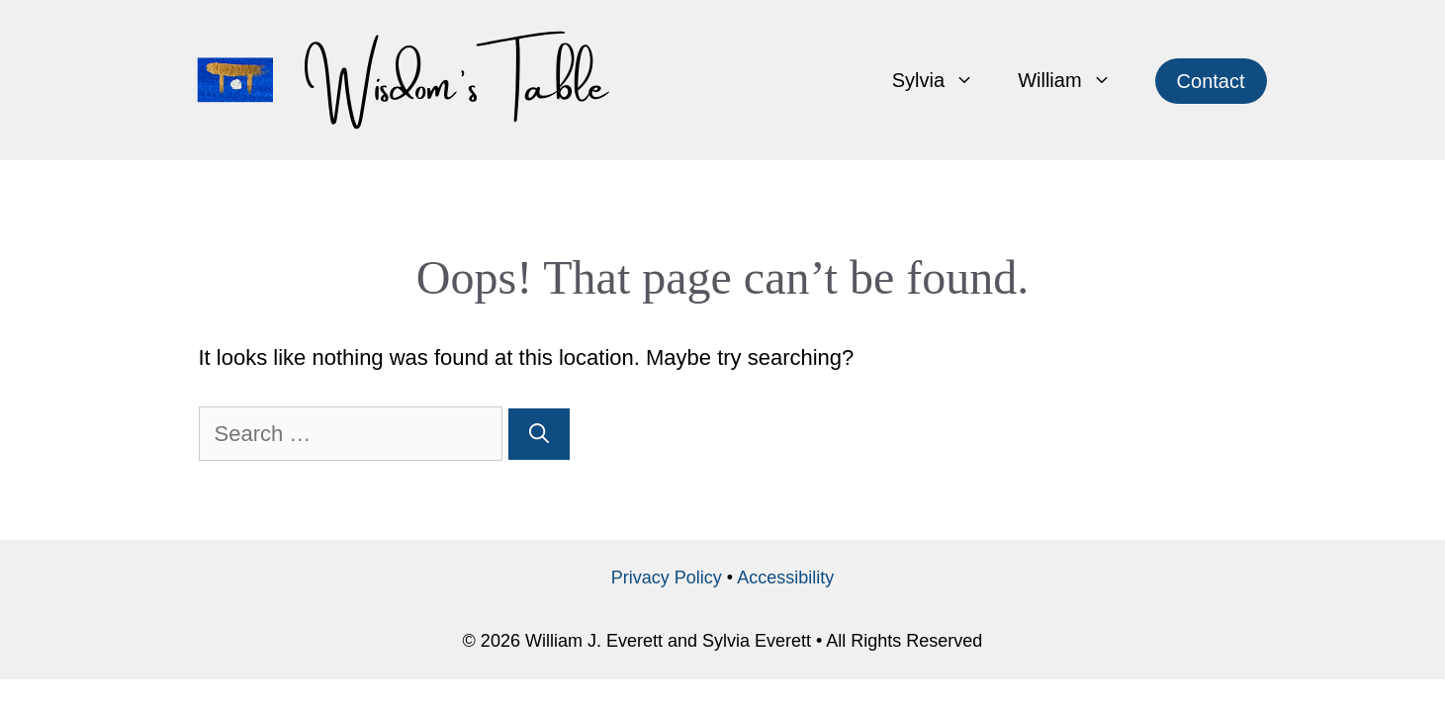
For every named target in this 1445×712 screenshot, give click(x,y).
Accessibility (785, 577)
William (1075, 80)
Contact (1211, 81)
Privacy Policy (666, 577)
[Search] (539, 434)
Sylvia (944, 80)
